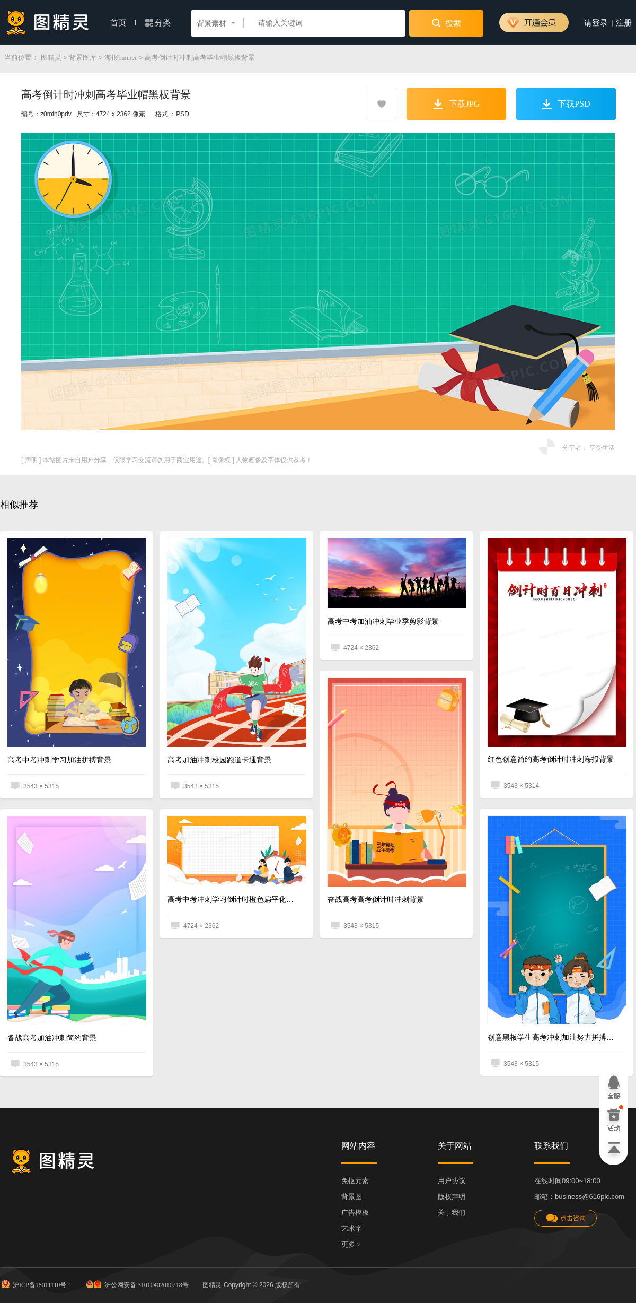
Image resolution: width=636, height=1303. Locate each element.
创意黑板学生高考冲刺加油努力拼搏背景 (552, 1037)
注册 (624, 23)
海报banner (120, 58)
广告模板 (355, 1213)
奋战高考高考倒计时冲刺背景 (376, 900)
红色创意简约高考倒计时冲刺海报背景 (551, 759)
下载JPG (456, 104)
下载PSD (566, 104)
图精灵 (51, 58)
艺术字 (351, 1228)
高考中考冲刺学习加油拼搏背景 (59, 760)
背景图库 (82, 58)
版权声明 (451, 1197)
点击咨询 (565, 1218)
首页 (123, 23)
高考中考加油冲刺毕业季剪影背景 (383, 622)
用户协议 (451, 1181)
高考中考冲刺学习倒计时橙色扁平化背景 (232, 900)
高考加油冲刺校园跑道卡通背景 (219, 760)
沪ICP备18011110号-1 (36, 1284)
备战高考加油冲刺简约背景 (51, 1038)
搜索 (446, 23)
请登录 (596, 23)
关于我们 (451, 1213)
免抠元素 (355, 1181)
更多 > (351, 1244)
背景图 (351, 1197)
